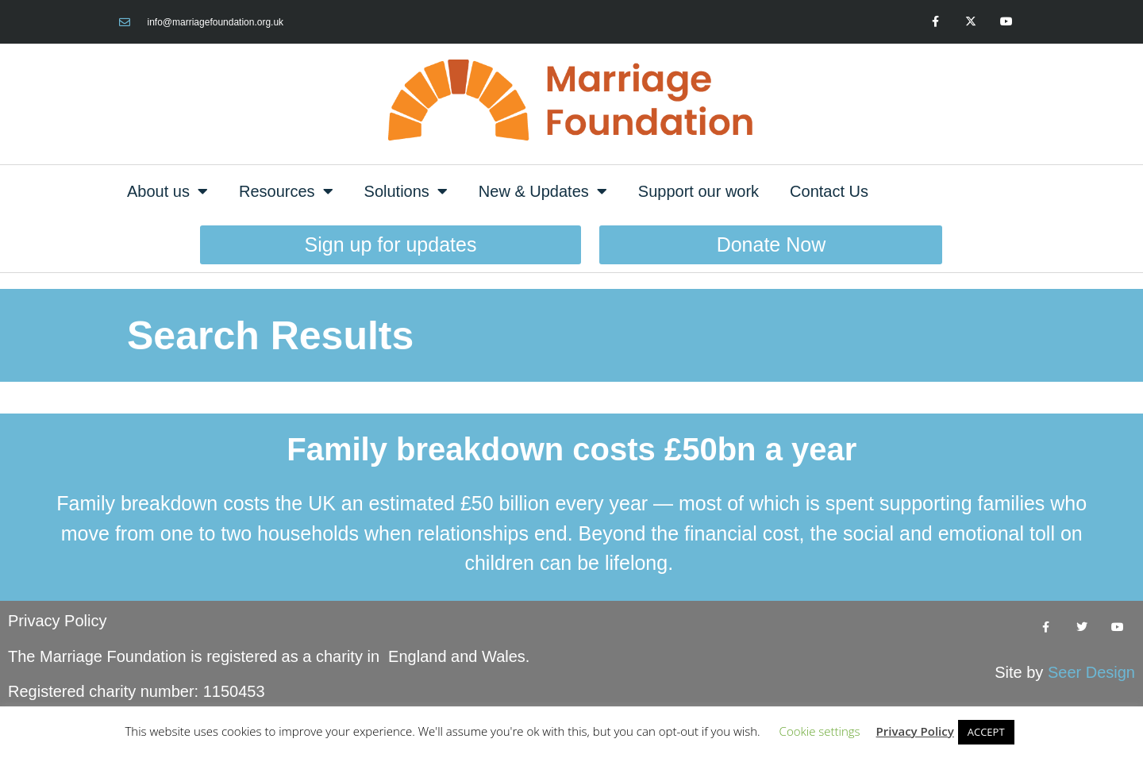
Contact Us (829, 191)
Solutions (406, 191)
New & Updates (543, 191)
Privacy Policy (57, 620)
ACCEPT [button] (986, 732)
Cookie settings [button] (819, 731)
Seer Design (1091, 672)
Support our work (698, 191)
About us (167, 191)
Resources (286, 191)
